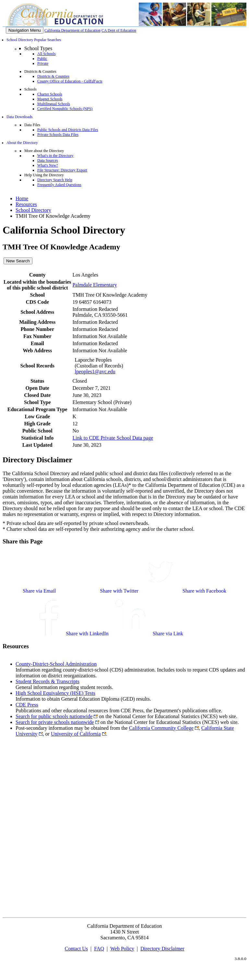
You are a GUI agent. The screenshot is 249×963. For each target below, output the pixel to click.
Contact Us (76, 948)
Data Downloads (19, 117)
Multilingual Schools (53, 104)
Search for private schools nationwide (55, 722)
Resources (26, 204)
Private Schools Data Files (57, 134)
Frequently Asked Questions (59, 184)
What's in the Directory (55, 155)
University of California (76, 734)
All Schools (46, 53)
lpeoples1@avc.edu (95, 371)
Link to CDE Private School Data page (112, 438)
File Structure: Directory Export (62, 170)
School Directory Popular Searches (33, 40)
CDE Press (27, 704)
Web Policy (122, 948)
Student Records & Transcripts (47, 681)
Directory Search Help (54, 180)
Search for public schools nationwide (54, 716)
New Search (18, 260)
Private (42, 63)
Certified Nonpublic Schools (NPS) (64, 108)
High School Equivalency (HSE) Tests (55, 693)
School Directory (33, 210)
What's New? (47, 165)
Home (22, 198)
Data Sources (47, 160)
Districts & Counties (53, 76)
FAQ (99, 948)
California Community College (161, 728)
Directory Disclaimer (162, 948)
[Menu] (24, 30)
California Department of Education (72, 30)
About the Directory (22, 142)
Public (42, 58)
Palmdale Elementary (94, 285)
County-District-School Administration (56, 664)
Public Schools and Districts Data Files (67, 129)
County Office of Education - (69, 81)
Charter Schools (49, 94)
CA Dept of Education (118, 30)
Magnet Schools (50, 99)
